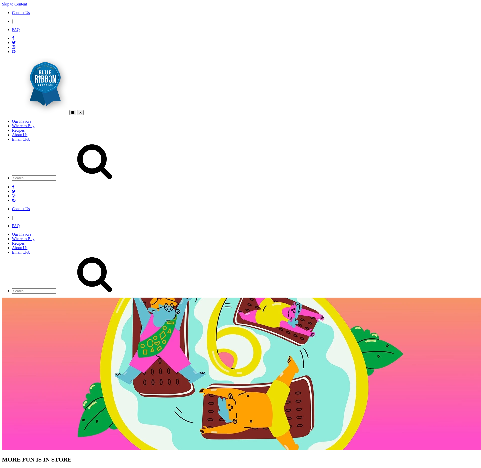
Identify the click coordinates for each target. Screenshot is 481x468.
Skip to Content (14, 4)
